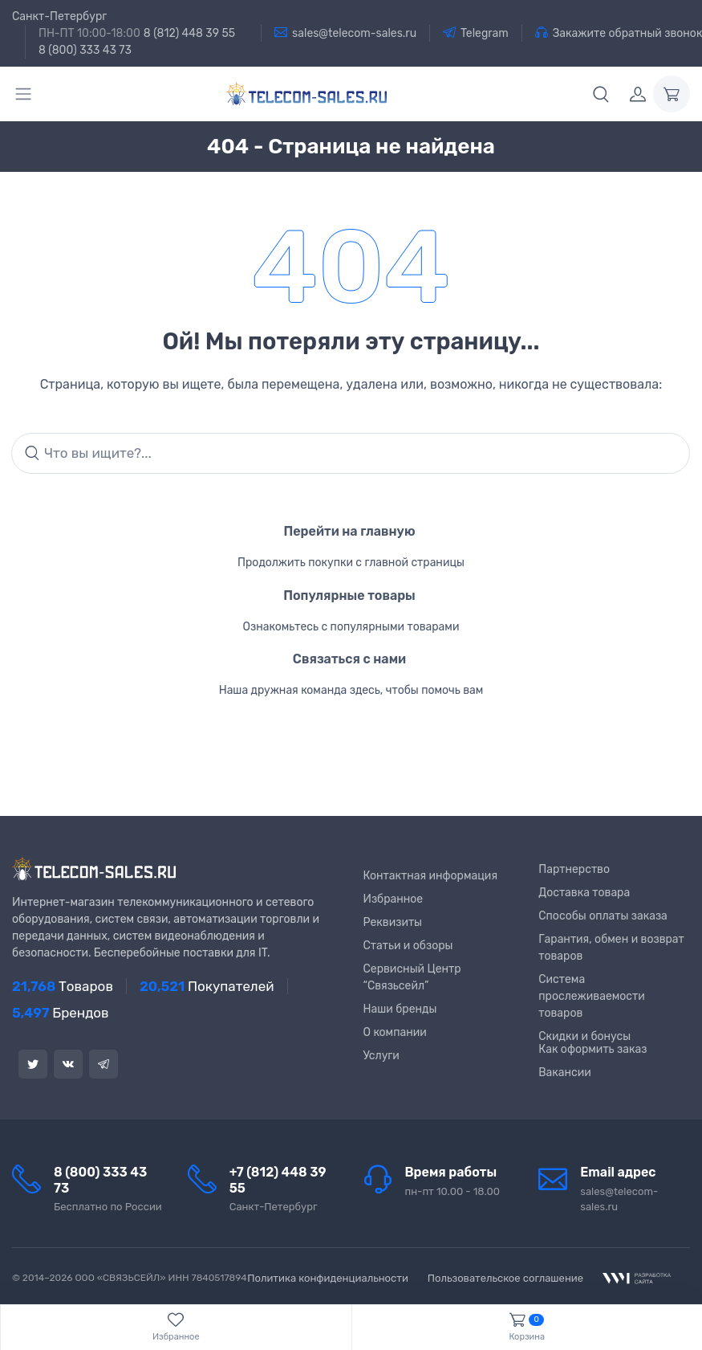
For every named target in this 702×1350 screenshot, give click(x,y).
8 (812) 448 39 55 (189, 33)
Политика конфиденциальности (327, 1278)
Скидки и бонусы (584, 1036)
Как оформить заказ (592, 1049)
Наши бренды (400, 1009)
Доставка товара (584, 892)
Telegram (476, 33)
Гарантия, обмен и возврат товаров (611, 947)
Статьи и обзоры (408, 945)
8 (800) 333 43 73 (85, 50)
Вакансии (564, 1072)
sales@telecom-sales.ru (345, 33)
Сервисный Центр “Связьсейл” (412, 977)
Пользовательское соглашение (505, 1278)
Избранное (393, 899)
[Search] (350, 454)
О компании (395, 1032)
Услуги (381, 1055)
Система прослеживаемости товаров (591, 996)
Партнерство (574, 869)
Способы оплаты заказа (603, 916)
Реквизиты (393, 922)
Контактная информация (430, 876)
